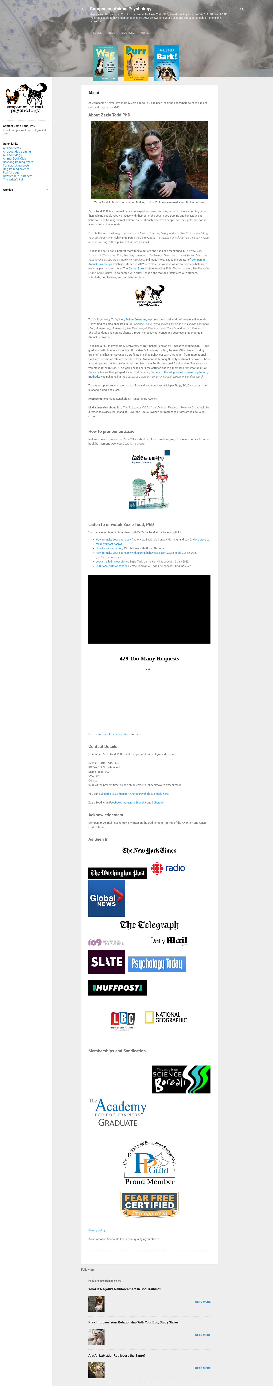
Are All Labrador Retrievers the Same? (117, 1355)
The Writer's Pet (13, 179)
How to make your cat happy (113, 539)
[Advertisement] (232, 100)
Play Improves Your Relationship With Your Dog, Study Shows (133, 1322)
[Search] (242, 10)
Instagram (129, 802)
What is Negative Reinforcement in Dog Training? (124, 1289)
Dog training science (16, 169)
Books (97, 32)
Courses (128, 32)
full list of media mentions (114, 734)
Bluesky (141, 802)
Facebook (115, 802)
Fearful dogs (11, 172)
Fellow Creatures (136, 319)
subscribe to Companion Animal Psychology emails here (133, 793)
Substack (157, 802)
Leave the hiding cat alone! (112, 561)
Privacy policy (96, 1230)
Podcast (147, 32)
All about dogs (12, 155)
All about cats (12, 148)
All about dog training (17, 151)
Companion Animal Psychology (120, 8)
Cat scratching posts (16, 165)
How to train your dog (109, 548)
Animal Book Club (140, 268)
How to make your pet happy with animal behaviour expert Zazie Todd (138, 552)
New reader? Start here (17, 176)
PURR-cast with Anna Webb (112, 566)
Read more (202, 1301)
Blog (111, 32)
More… (164, 32)
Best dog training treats (18, 162)
